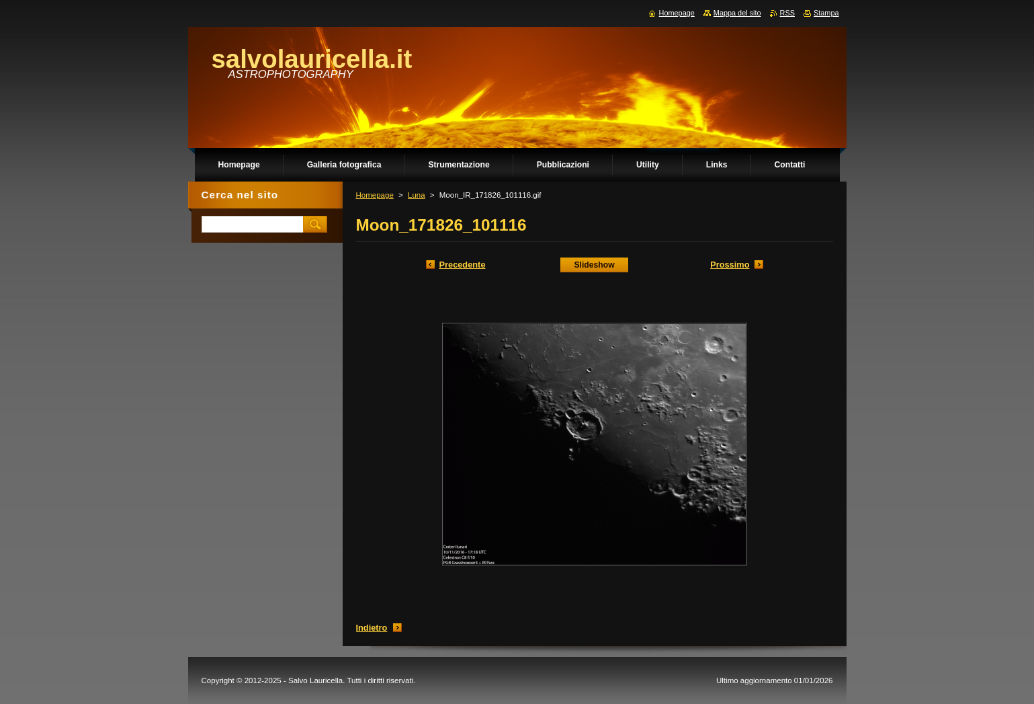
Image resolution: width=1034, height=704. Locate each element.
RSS (787, 13)
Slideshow (594, 265)
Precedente (462, 265)
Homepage (375, 195)
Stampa (826, 13)
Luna (416, 195)
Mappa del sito (737, 13)
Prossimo (729, 265)
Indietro (372, 628)
